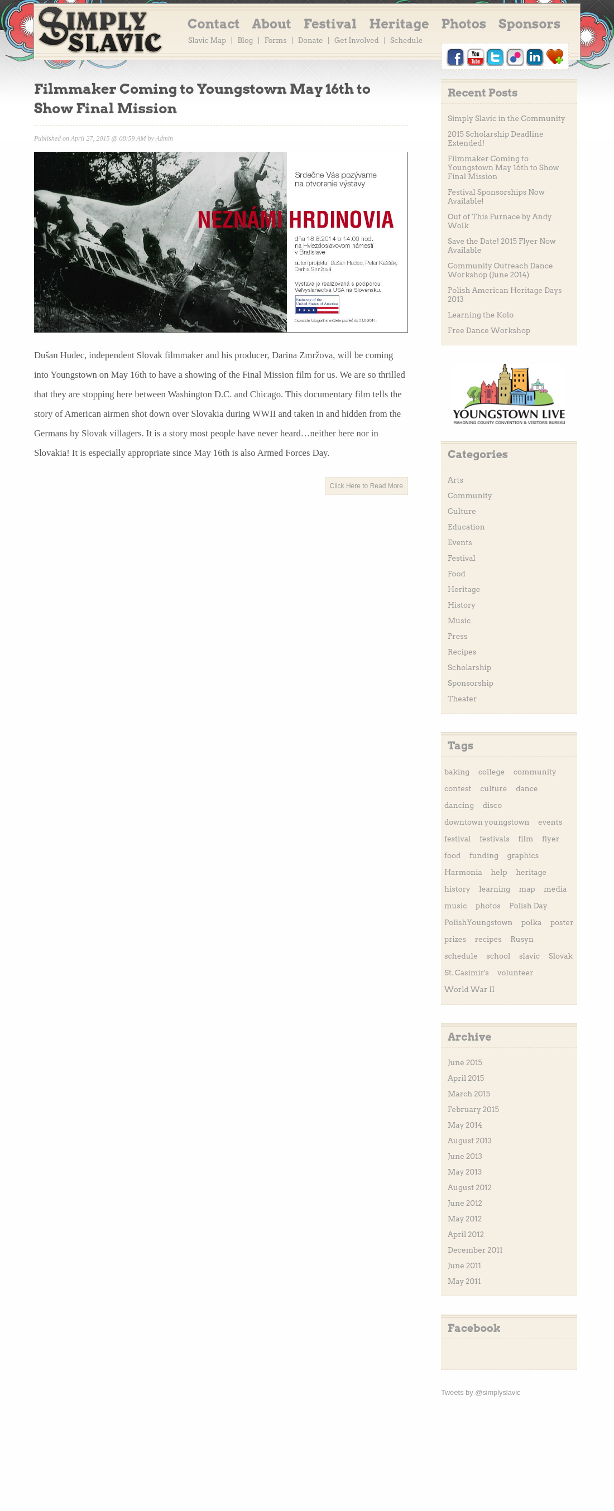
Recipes (462, 651)
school (498, 955)
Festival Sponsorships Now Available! (496, 196)
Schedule (406, 40)
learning (494, 888)
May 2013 (465, 1171)
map (527, 888)
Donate (310, 40)
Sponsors (529, 24)
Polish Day (528, 905)
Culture (462, 511)
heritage (531, 872)
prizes (455, 939)
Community (470, 495)
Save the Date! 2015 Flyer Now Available (502, 245)
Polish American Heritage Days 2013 (505, 295)
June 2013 (465, 1156)
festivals (494, 838)
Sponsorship (470, 682)
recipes (488, 939)
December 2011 (475, 1249)
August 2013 (470, 1140)
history (457, 888)
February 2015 (473, 1109)
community (535, 771)
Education (466, 526)
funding (483, 855)
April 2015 (466, 1078)
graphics (523, 855)
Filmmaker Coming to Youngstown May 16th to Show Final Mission (503, 167)
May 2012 (465, 1218)
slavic (529, 955)
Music (459, 620)
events (550, 821)
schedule (461, 955)
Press (457, 636)
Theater (462, 698)
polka (531, 922)
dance (527, 788)
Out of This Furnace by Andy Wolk (500, 221)
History (462, 604)
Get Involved (356, 40)
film (525, 838)
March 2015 (469, 1093)
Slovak (561, 955)
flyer (550, 838)
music (455, 905)
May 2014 (465, 1124)
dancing (459, 805)
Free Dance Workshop (489, 330)
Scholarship (469, 667)
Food (457, 573)
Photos (464, 24)
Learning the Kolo (481, 314)
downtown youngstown (487, 821)
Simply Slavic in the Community (506, 118)
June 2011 (464, 1265)
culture (493, 788)
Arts (455, 479)
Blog (245, 40)
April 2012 (466, 1234)
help (499, 872)
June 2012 (465, 1203)
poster (562, 922)
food (452, 855)
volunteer (515, 972)
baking (456, 771)
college (491, 771)
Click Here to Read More (366, 486)
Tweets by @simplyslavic (480, 1392)
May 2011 (464, 1281)
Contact (214, 24)
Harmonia (463, 872)
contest (458, 788)
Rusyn (522, 939)
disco (492, 805)
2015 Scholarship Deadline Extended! (496, 138)
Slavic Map (207, 40)
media (555, 888)
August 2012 (470, 1187)
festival (457, 838)
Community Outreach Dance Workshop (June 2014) (500, 270)
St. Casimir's (466, 972)
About (271, 24)
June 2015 (465, 1062)
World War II (469, 989)
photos (488, 905)
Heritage (399, 24)
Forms (276, 40)
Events (460, 542)
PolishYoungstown (478, 922)
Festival (330, 24)
